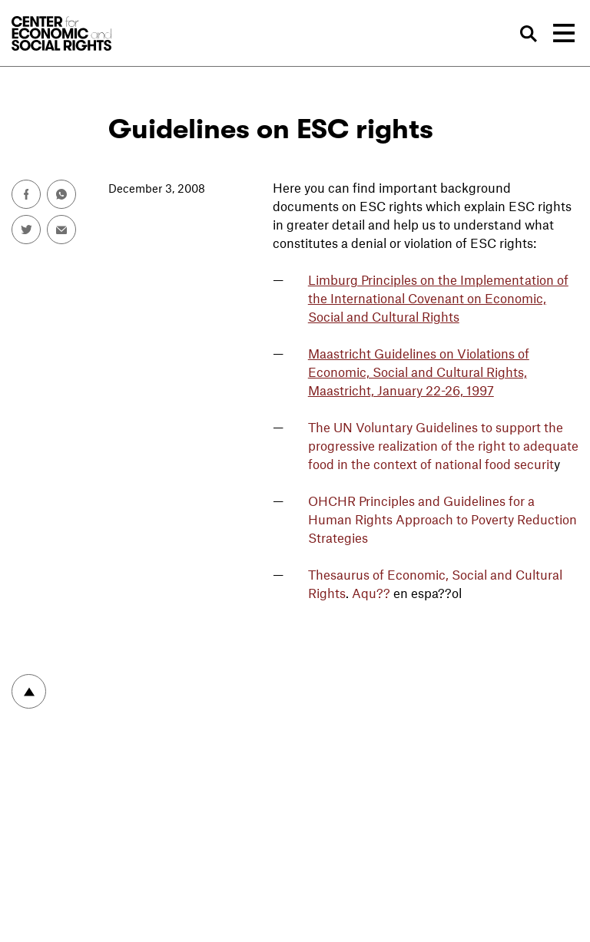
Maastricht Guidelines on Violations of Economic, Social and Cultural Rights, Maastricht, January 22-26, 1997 (418, 371)
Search (529, 34)
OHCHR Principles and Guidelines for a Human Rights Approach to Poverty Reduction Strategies (442, 519)
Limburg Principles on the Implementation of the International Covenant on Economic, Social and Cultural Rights (438, 298)
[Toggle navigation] (564, 33)
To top (29, 691)
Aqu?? (372, 592)
